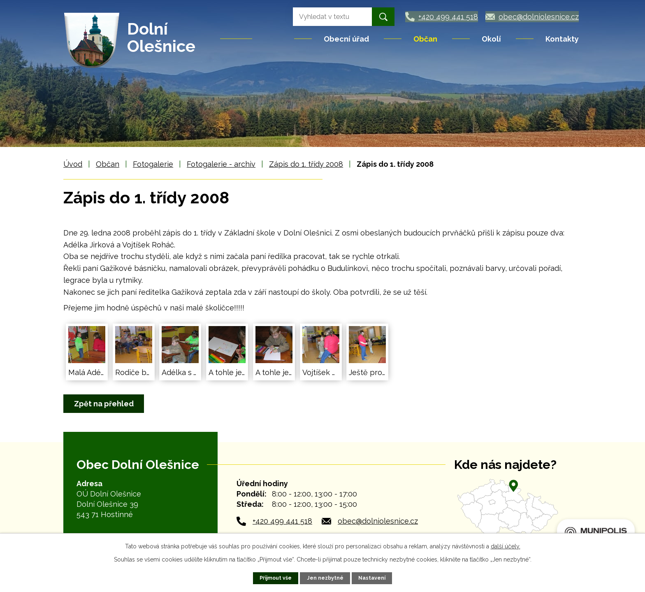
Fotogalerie (153, 164)
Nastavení (371, 578)
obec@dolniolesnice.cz (378, 521)
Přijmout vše (276, 578)
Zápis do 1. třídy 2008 (306, 164)
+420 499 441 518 (282, 521)
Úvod (274, 38)
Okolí (491, 39)
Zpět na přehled (104, 403)
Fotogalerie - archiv (221, 164)
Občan (425, 39)
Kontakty (562, 39)
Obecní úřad (346, 39)
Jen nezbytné (325, 578)
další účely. (505, 546)
